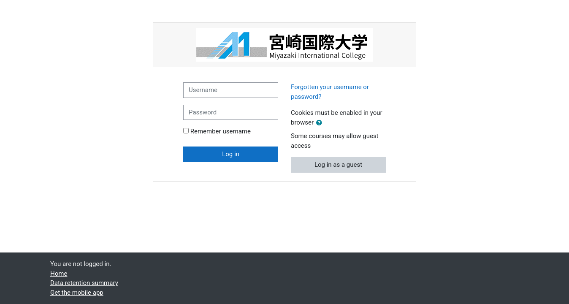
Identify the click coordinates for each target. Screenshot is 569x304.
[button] (320, 123)
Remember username (220, 131)
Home (58, 273)
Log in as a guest (338, 164)
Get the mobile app (76, 292)
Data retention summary (84, 283)
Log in (230, 154)
